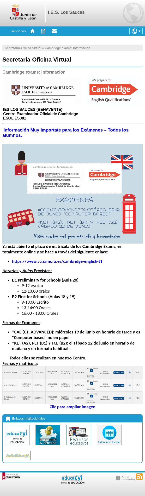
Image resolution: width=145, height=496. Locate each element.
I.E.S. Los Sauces (66, 12)
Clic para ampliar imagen (72, 404)
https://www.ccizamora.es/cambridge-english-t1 (57, 261)
